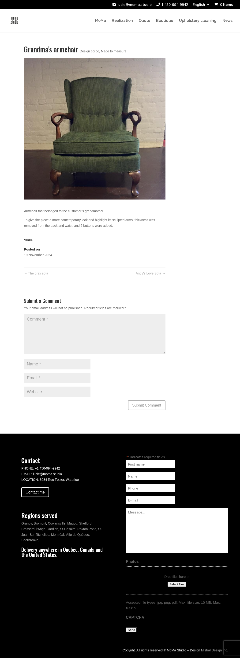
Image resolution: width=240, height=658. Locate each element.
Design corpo (89, 51)
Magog (72, 523)
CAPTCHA (135, 617)
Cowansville (57, 523)
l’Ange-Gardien (47, 529)
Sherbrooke (29, 540)
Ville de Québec (77, 535)
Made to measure (114, 51)
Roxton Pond (86, 529)
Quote (144, 21)
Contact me (35, 492)
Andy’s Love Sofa (150, 273)
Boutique (164, 21)
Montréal (57, 535)
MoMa (100, 21)
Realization (122, 21)
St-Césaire (67, 529)
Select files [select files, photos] (176, 584)
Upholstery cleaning (198, 21)
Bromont (40, 523)
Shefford (85, 523)
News (227, 21)
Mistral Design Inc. (214, 650)
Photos (132, 562)
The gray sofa (36, 273)
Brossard (27, 529)
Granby (26, 523)
